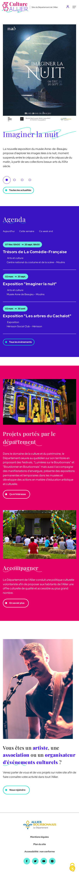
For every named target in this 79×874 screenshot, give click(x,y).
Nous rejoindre (17, 789)
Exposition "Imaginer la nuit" (30, 283)
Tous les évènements (20, 342)
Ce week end (46, 231)
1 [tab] (7, 180)
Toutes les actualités (20, 190)
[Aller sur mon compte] (68, 7)
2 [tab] (14, 180)
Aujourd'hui (8, 231)
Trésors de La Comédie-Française (35, 251)
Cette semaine (26, 231)
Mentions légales (39, 836)
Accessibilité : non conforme (39, 851)
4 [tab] (30, 180)
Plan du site (39, 844)
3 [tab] (22, 180)
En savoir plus (16, 603)
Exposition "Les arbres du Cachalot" (37, 315)
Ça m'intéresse (17, 494)
